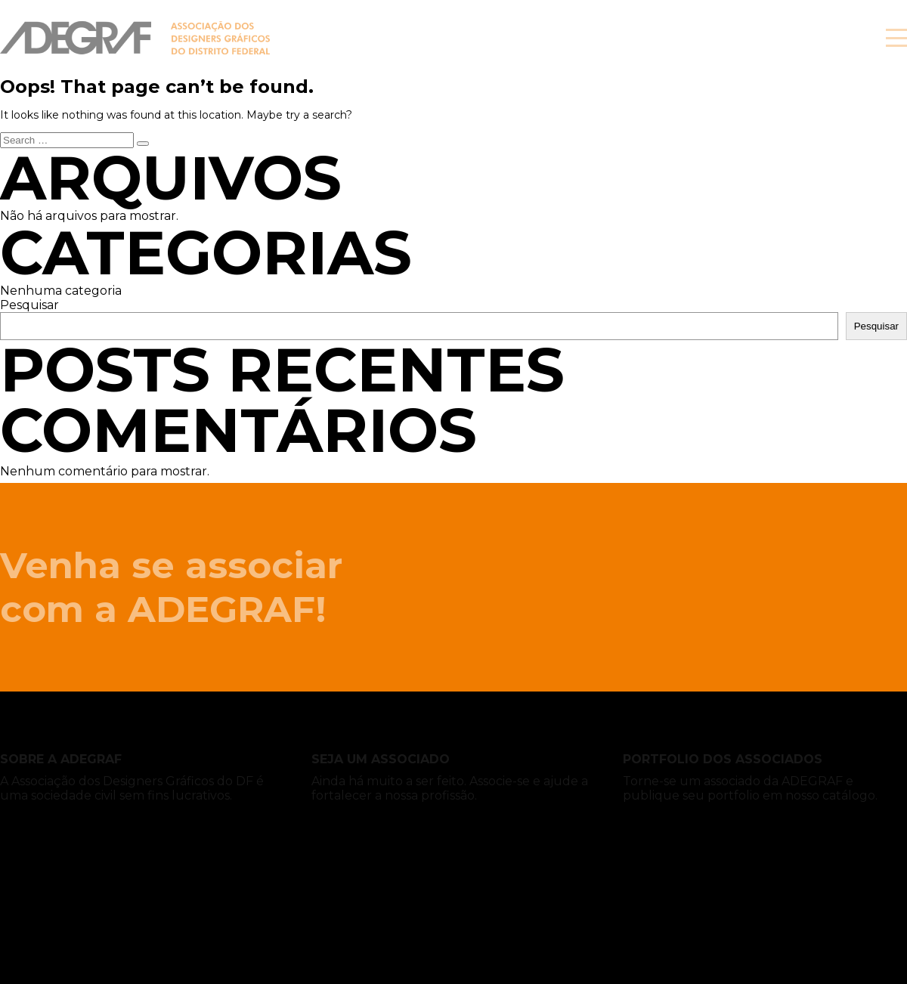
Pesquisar (29, 305)
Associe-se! (771, 38)
